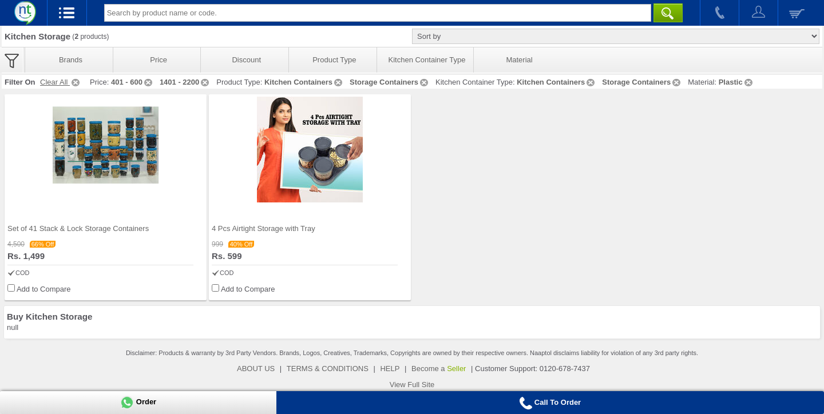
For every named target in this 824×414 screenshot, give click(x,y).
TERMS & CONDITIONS (328, 368)
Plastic (736, 82)
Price (158, 59)
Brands (70, 59)
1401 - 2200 (185, 82)
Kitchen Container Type (427, 59)
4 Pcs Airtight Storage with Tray (263, 228)
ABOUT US (256, 368)
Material (519, 59)
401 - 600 (132, 82)
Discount (246, 59)
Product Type (334, 59)
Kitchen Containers (304, 82)
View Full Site (412, 384)
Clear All (60, 82)
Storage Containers (390, 82)
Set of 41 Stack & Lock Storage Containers (78, 228)
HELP (389, 368)
